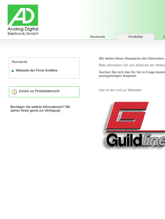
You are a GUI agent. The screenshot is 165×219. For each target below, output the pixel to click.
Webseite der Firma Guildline (37, 70)
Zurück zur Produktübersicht (39, 91)
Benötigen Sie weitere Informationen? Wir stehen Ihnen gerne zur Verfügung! (40, 108)
